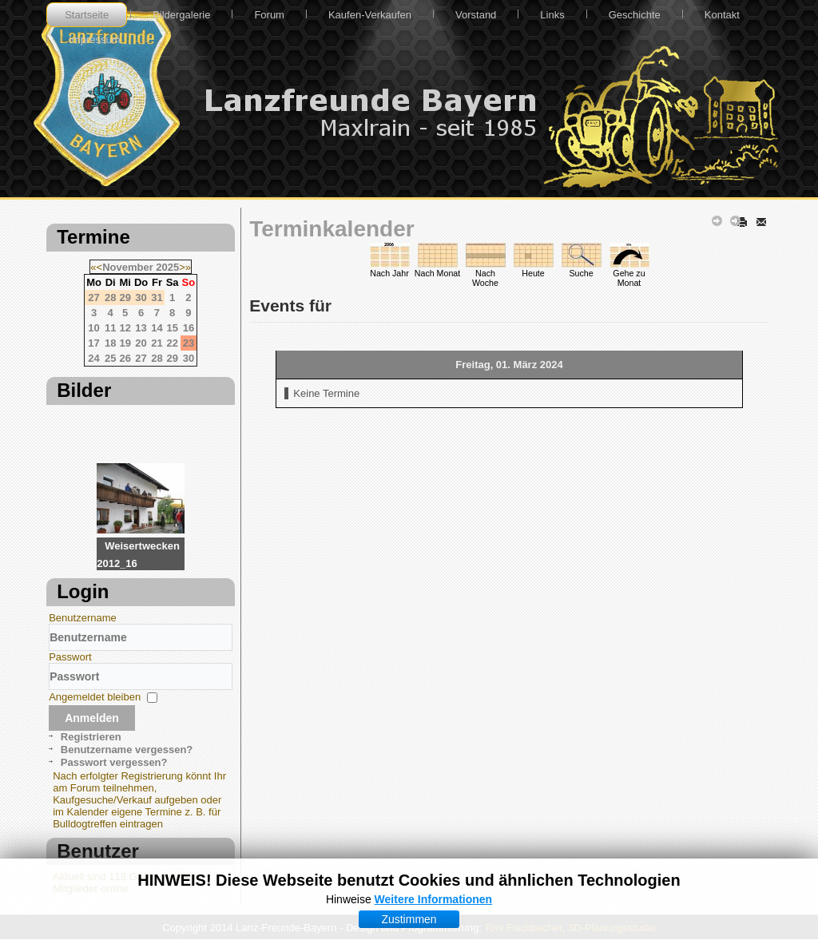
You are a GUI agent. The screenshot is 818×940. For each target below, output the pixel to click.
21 (156, 343)
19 (124, 343)
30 (188, 358)
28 (156, 358)
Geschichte (635, 15)
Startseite (87, 15)
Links (552, 15)
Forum (269, 15)
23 (188, 343)
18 (110, 343)
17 (93, 343)
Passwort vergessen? (114, 762)
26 (124, 358)
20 (140, 343)
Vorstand (475, 15)
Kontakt (722, 15)
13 (140, 328)
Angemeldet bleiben (95, 697)
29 (171, 358)
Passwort (70, 657)
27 (140, 358)
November (127, 267)
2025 (167, 267)
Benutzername (83, 618)
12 (124, 328)
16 (188, 328)
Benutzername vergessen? (127, 750)
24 (93, 358)
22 (171, 343)
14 (156, 328)
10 (93, 328)
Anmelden (92, 718)
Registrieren (91, 737)
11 (110, 328)
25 (110, 358)
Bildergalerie (181, 15)
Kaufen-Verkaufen (369, 15)
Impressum (94, 40)
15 (171, 328)
